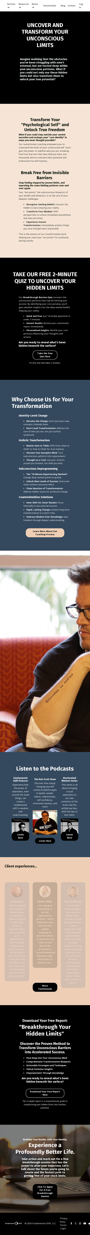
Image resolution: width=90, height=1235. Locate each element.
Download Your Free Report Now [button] (45, 1094)
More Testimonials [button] (45, 988)
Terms (63, 1225)
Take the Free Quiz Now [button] (44, 355)
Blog (63, 5)
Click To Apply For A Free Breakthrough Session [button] (45, 1192)
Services (11, 6)
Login (63, 1229)
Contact (72, 5)
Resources (24, 6)
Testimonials (49, 5)
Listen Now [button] (20, 837)
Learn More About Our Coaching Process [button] (45, 533)
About (35, 6)
